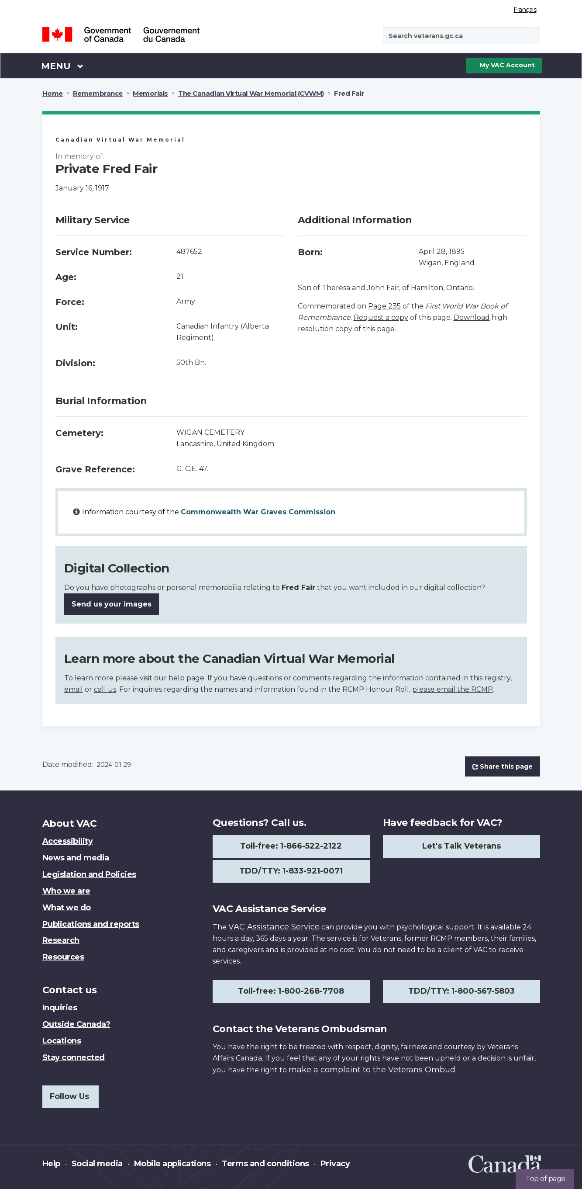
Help (51, 1163)
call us (105, 689)
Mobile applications (172, 1163)
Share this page (502, 766)
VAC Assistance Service (274, 927)
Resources (63, 957)
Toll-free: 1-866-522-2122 (291, 846)
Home (52, 93)
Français (524, 10)
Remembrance (98, 93)
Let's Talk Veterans (461, 846)
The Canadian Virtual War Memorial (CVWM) (251, 93)
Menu (62, 65)
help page (186, 678)
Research (60, 940)
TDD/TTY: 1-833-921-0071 (291, 871)
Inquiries (59, 1007)
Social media (97, 1163)
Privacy (335, 1163)
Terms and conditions (265, 1163)
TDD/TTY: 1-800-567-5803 (461, 991)
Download (472, 317)
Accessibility (67, 841)
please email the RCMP (452, 689)
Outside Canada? (76, 1024)
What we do (66, 907)
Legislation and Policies (89, 874)
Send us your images (112, 604)
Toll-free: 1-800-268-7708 (291, 991)
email (73, 689)
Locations (61, 1041)
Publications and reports (90, 924)
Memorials (150, 93)
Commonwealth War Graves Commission (258, 512)
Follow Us (69, 1096)
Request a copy (381, 317)
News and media (75, 858)
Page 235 (384, 306)
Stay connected (73, 1057)
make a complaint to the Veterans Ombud (372, 1070)
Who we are (66, 891)
